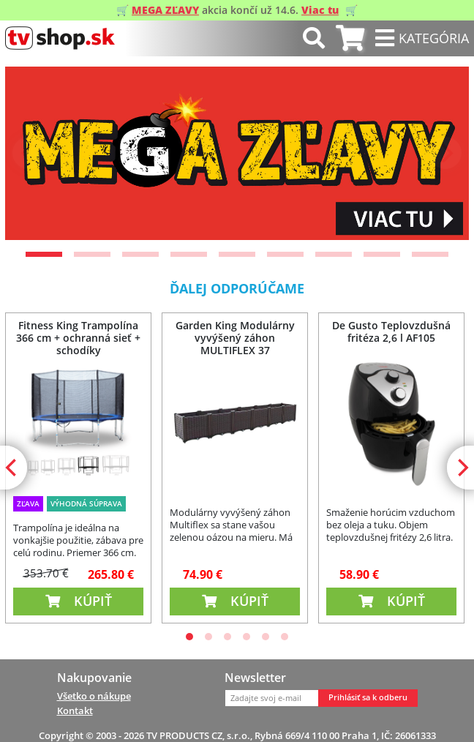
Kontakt (75, 710)
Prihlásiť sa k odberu (367, 697)
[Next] (445, 153)
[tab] (350, 38)
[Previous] (28, 153)
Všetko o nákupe (94, 695)
